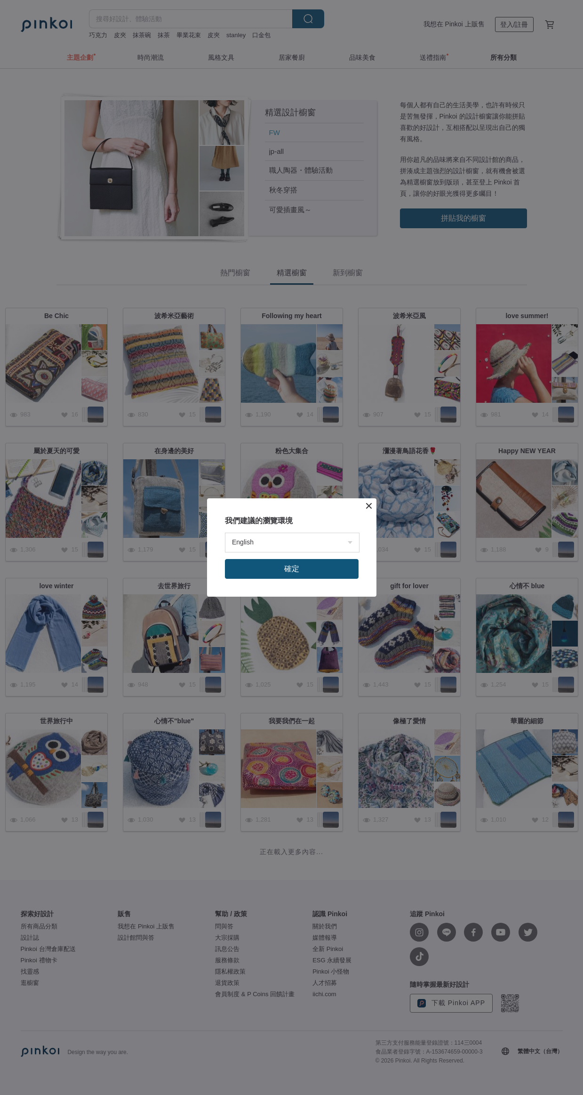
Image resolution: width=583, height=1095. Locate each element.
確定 (291, 569)
